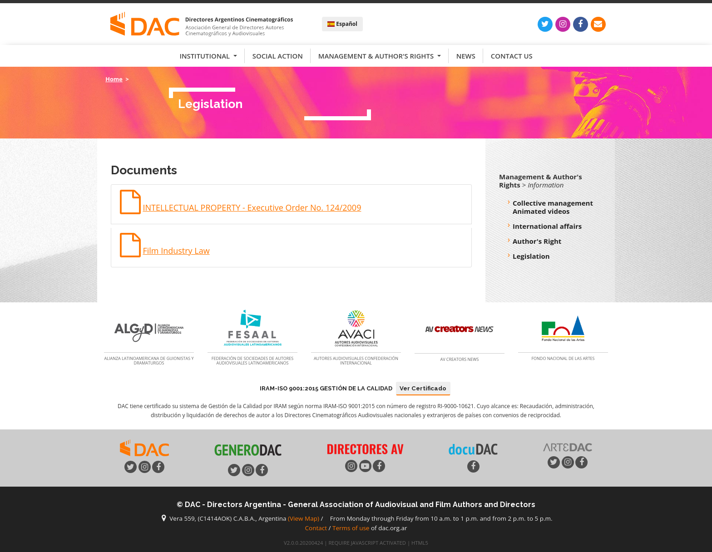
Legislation (531, 256)
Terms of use (350, 528)
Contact (316, 528)
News (465, 55)
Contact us (512, 55)
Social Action (277, 55)
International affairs (547, 226)
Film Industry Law (176, 250)
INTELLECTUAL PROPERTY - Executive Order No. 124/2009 (252, 207)
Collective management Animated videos (553, 207)
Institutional (205, 55)
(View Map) (303, 518)
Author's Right (537, 241)
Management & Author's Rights (376, 55)
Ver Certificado (423, 388)
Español (342, 24)
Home (114, 79)
